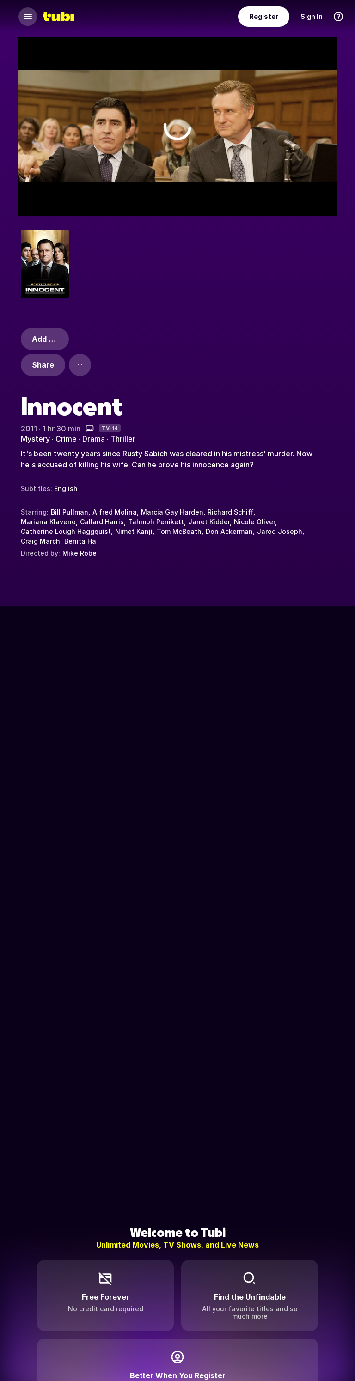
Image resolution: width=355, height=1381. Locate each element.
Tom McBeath (179, 531)
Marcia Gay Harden (172, 512)
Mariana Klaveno (48, 522)
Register (263, 16)
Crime (66, 438)
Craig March (40, 541)
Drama (93, 438)
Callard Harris (102, 522)
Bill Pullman (69, 512)
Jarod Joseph (279, 531)
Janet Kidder (209, 522)
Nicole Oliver (254, 522)
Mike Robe (79, 553)
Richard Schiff (230, 512)
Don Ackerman (229, 531)
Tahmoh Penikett (156, 522)
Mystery (35, 438)
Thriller (122, 438)
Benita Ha (80, 541)
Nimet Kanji (134, 531)
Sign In (311, 16)
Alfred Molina (114, 512)
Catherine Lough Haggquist (66, 531)
